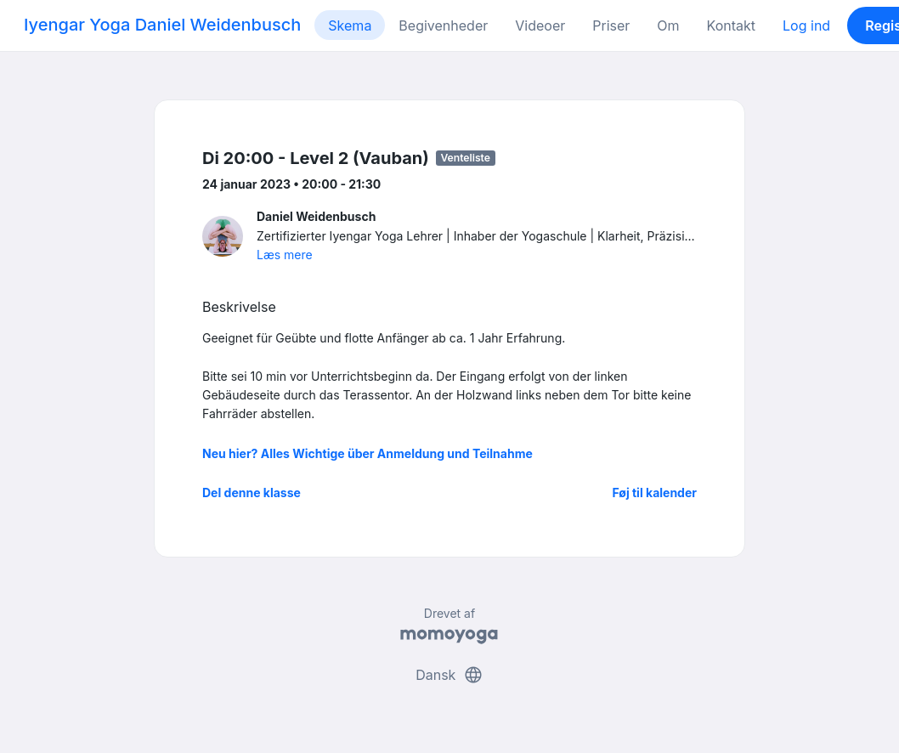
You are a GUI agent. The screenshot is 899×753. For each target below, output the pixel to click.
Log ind (806, 25)
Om (668, 25)
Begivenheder (443, 25)
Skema (349, 25)
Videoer (540, 25)
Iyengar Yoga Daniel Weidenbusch (162, 24)
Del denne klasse (251, 492)
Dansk (449, 675)
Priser (611, 25)
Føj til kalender (654, 492)
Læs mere (285, 254)
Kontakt (731, 25)
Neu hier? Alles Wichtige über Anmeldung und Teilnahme (367, 453)
